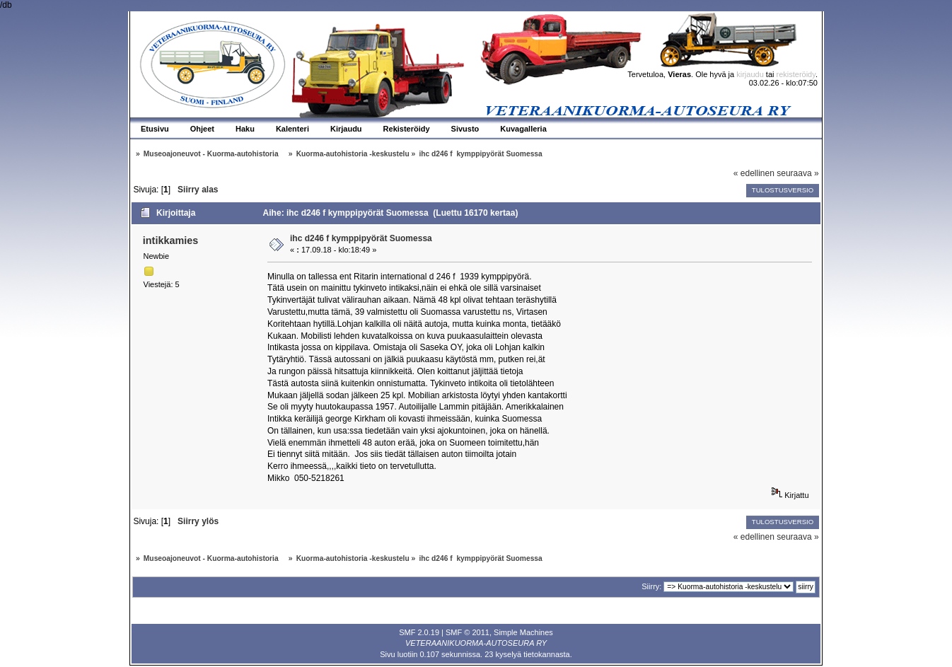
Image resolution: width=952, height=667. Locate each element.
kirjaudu (750, 74)
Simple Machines (523, 632)
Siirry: (651, 586)
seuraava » (797, 173)
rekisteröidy (796, 74)
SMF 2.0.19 (419, 632)
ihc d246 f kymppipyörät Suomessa (361, 238)
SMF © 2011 (467, 632)
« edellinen (753, 173)
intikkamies (170, 240)
